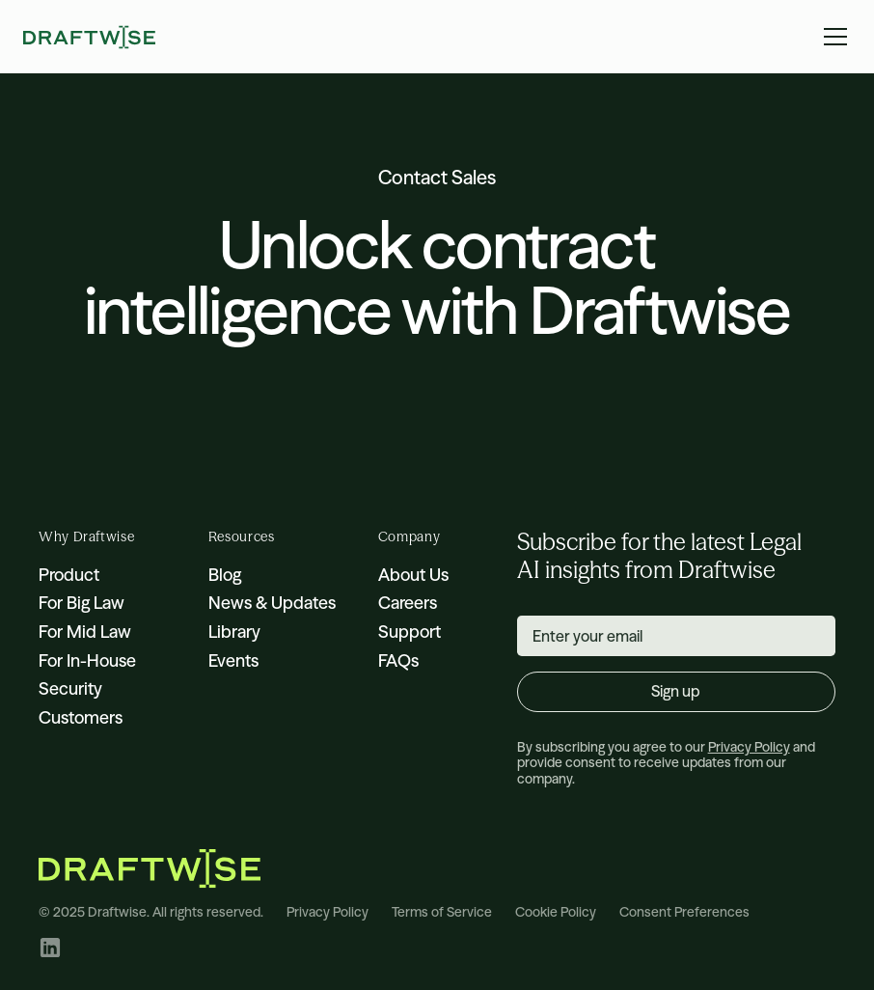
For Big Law (81, 602)
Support (409, 631)
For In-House (87, 660)
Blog (224, 575)
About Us (413, 575)
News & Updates (272, 602)
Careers (407, 602)
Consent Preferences (684, 912)
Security (70, 688)
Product (69, 575)
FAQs (398, 660)
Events (233, 660)
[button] (831, 37)
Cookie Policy (555, 912)
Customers (81, 717)
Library (234, 631)
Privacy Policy (328, 912)
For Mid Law (85, 631)
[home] (89, 37)
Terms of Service (442, 912)
